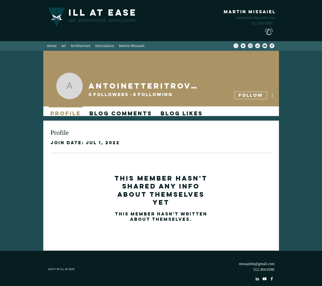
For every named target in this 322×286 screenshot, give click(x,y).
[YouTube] (264, 45)
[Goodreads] (236, 45)
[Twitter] (243, 45)
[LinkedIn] (257, 45)
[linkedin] (257, 278)
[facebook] (271, 278)
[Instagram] (250, 45)
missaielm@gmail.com (256, 17)
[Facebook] (272, 45)
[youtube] (264, 278)
